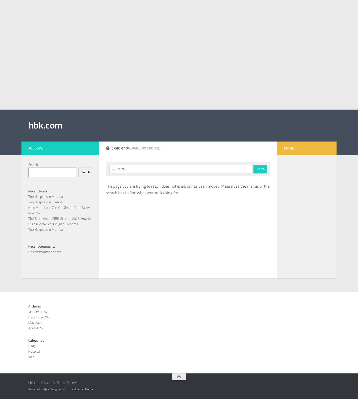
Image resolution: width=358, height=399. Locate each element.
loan (31, 357)
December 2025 (39, 317)
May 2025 (35, 323)
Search (33, 165)
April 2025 (35, 328)
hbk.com (45, 125)
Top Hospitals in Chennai (45, 202)
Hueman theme (84, 389)
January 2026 (37, 312)
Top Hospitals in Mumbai (45, 197)
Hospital (34, 351)
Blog (31, 346)
